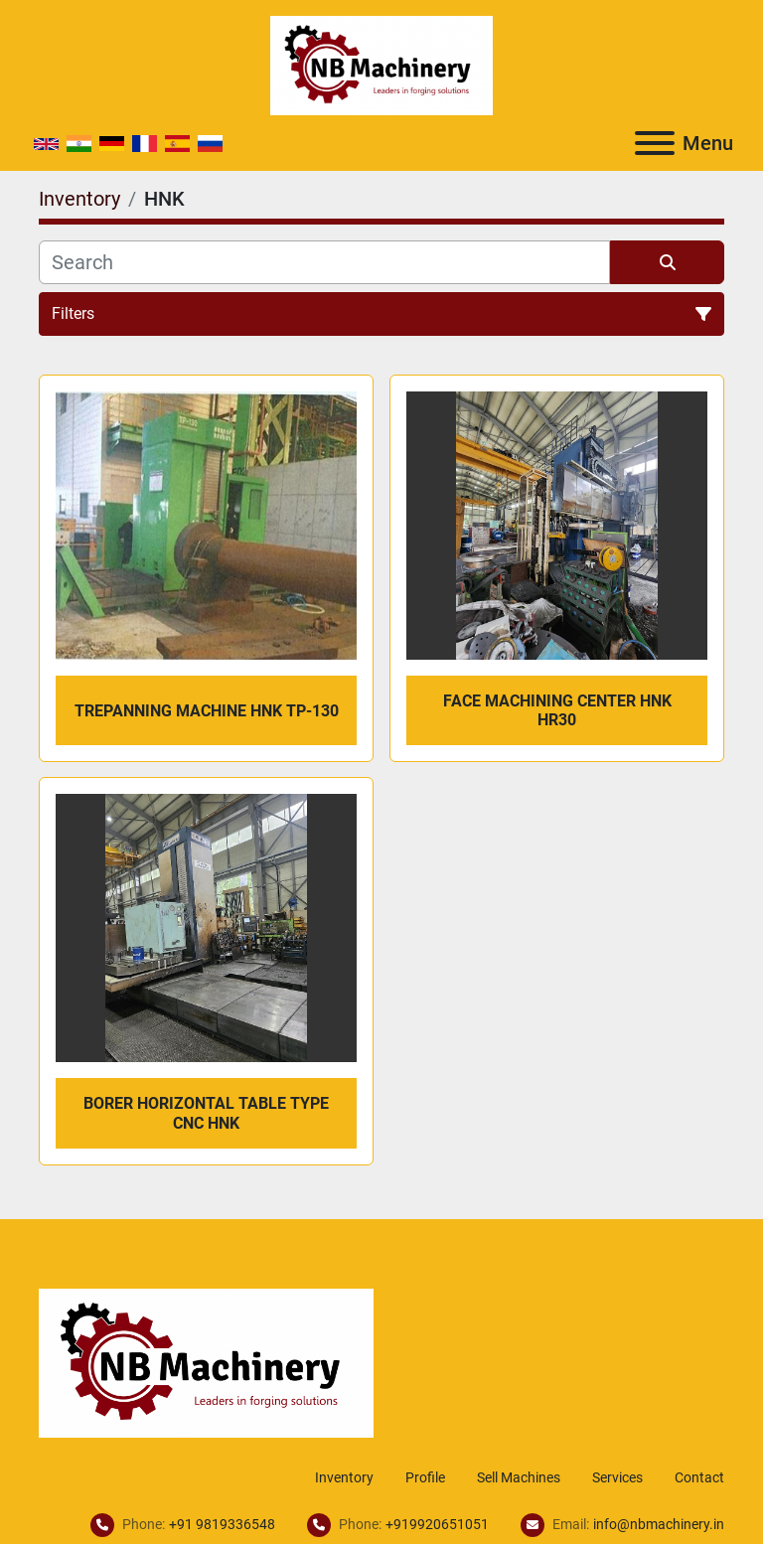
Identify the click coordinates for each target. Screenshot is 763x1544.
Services (617, 1477)
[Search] (324, 262)
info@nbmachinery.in (658, 1524)
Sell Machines (518, 1477)
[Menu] (655, 143)
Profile (425, 1477)
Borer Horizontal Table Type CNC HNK (206, 1113)
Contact (699, 1477)
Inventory (344, 1477)
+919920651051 (437, 1524)
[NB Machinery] (206, 1361)
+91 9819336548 (222, 1524)
